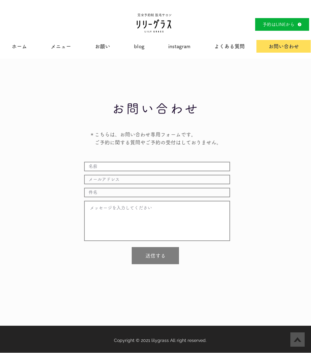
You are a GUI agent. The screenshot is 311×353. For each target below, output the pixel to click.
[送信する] (155, 255)
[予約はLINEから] (282, 24)
